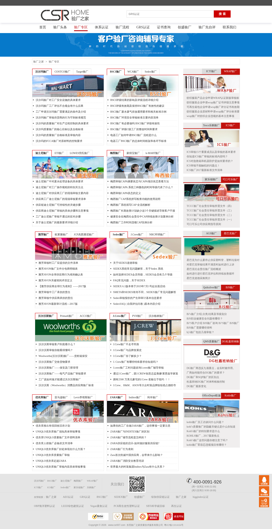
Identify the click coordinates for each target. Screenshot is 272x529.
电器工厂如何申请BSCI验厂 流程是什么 (133, 135)
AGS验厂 (211, 233)
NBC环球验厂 (157, 234)
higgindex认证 (201, 497)
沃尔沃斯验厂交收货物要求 (54, 361)
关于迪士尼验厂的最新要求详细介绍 (57, 222)
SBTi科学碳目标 (155, 506)
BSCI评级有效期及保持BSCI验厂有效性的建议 (137, 105)
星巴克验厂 (230, 233)
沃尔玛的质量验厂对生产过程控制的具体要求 (62, 123)
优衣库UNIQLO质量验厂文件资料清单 (58, 437)
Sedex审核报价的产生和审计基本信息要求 (137, 298)
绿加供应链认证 (160, 497)
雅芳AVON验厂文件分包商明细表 (58, 268)
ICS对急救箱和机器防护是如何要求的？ (210, 161)
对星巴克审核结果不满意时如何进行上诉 (210, 264)
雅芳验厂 (43, 234)
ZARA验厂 (116, 397)
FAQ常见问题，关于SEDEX (129, 280)
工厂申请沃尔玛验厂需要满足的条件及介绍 (61, 111)
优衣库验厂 (42, 397)
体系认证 (101, 27)
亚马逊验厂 (61, 397)
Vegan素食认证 (98, 506)
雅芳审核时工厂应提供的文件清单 (58, 262)
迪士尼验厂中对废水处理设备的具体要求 (59, 181)
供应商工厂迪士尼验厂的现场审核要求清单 (61, 199)
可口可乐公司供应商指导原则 (204, 224)
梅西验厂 (115, 153)
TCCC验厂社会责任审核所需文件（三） (210, 210)
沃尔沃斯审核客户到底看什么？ (57, 344)
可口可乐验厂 (230, 179)
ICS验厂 (230, 125)
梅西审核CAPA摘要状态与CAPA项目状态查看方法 (139, 181)
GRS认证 (143, 27)
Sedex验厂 (150, 71)
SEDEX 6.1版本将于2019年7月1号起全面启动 (139, 286)
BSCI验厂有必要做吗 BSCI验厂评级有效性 (135, 123)
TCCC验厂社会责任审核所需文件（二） (210, 215)
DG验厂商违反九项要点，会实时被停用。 (211, 368)
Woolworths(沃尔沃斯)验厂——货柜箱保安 (63, 356)
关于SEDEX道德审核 (125, 262)
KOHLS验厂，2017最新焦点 (203, 435)
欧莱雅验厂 (61, 234)
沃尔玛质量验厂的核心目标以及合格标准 (59, 129)
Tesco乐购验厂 (211, 125)
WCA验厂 (133, 71)
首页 (42, 27)
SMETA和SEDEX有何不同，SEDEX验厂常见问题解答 (144, 292)
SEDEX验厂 (121, 497)
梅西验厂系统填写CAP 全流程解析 (130, 204)
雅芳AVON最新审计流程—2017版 (58, 303)
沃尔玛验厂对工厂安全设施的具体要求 (58, 100)
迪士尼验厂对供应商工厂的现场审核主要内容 (62, 193)
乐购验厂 (91, 487)
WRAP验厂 (230, 71)
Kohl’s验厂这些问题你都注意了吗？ (207, 440)
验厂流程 (122, 27)
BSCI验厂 (115, 71)
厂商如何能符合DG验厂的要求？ (206, 372)
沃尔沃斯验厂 (46, 316)
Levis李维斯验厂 (83, 397)
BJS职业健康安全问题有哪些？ (205, 318)
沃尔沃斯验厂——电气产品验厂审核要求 (62, 373)
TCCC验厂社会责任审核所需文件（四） (210, 206)
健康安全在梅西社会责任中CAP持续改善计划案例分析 (142, 216)
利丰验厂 (152, 397)
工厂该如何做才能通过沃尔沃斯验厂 (60, 379)
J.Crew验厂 (137, 234)
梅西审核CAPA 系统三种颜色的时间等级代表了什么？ (141, 187)
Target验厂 (82, 71)
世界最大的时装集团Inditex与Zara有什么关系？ (137, 466)
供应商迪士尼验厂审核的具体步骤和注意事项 (62, 210)
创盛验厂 (184, 27)
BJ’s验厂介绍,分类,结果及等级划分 (207, 314)
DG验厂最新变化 (196, 386)
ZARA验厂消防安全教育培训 (127, 460)
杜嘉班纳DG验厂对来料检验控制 (206, 381)
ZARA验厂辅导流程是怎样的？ (128, 437)
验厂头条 (60, 27)
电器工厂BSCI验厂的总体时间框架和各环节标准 (138, 141)
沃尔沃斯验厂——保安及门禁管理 (58, 367)
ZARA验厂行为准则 (121, 449)
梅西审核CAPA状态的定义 (125, 193)
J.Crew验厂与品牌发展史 (127, 350)
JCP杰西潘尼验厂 (84, 234)
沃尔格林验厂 (157, 316)
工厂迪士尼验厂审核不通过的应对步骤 (58, 216)
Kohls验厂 (230, 395)
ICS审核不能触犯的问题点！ (203, 165)
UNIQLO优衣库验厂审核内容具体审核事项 (61, 466)
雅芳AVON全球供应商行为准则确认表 (61, 274)
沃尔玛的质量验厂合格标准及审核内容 (58, 135)
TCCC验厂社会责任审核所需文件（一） (210, 219)
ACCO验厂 (86, 316)
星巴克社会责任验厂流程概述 (204, 269)
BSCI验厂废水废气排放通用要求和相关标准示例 (138, 111)
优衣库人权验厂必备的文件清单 (54, 443)
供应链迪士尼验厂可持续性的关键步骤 (58, 204)
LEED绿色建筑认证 (72, 506)
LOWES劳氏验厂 (80, 153)
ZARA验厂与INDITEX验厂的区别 (129, 431)
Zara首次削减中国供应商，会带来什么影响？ (136, 455)
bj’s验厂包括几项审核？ (200, 332)
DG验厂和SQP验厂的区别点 (203, 377)
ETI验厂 (59, 153)
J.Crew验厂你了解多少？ (127, 356)
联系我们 (229, 27)
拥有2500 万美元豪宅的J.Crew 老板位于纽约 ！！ (141, 379)
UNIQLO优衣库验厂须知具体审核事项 (58, 431)
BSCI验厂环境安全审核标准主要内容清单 (134, 117)
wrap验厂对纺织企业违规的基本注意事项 (210, 116)
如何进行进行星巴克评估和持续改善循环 (210, 273)
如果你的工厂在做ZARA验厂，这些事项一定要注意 (140, 425)
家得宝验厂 (133, 153)
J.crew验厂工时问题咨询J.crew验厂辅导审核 (138, 367)
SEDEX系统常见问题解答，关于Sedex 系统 (138, 268)
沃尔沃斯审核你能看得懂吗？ (56, 350)
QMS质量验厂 (211, 341)
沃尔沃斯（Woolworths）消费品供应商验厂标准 (66, 385)
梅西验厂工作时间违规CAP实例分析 (131, 222)
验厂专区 (81, 27)
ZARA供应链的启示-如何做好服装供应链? (134, 443)
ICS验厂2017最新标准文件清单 (205, 170)
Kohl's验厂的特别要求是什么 (203, 431)
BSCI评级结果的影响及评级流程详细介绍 (134, 100)
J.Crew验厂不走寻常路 (126, 344)
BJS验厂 (230, 287)
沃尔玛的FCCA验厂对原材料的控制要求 (59, 141)
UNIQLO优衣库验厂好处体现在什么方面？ (61, 449)
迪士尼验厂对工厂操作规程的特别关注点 (59, 187)
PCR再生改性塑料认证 (127, 506)
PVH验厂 (137, 316)
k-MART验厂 (153, 153)
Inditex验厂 (135, 397)
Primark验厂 (67, 316)
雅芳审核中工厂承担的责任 (54, 292)
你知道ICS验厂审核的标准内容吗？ (207, 156)
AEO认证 (68, 497)
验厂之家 (38, 61)
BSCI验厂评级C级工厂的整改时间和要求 (134, 129)
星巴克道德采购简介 (198, 278)
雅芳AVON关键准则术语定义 (55, 280)
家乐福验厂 (211, 179)
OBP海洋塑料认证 (44, 506)
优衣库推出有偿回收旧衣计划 (53, 425)
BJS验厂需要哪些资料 (199, 327)
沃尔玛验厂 (42, 71)
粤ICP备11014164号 (173, 525)
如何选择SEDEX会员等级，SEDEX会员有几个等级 (142, 274)
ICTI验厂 (211, 71)
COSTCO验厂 (62, 71)
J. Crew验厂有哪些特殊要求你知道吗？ (135, 361)
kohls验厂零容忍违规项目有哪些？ (207, 444)
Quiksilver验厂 (211, 287)
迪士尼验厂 (42, 153)
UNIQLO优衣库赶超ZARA (51, 460)
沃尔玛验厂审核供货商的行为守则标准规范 (61, 117)
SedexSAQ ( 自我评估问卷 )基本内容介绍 (136, 303)
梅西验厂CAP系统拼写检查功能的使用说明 (135, 199)
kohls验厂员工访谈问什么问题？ (205, 422)
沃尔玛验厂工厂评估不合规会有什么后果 (59, 105)
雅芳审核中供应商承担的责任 (56, 298)
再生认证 (176, 506)
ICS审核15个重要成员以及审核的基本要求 (211, 152)
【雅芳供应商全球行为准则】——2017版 (62, 286)
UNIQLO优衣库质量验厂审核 (53, 455)
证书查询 (164, 27)
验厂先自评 (207, 27)
